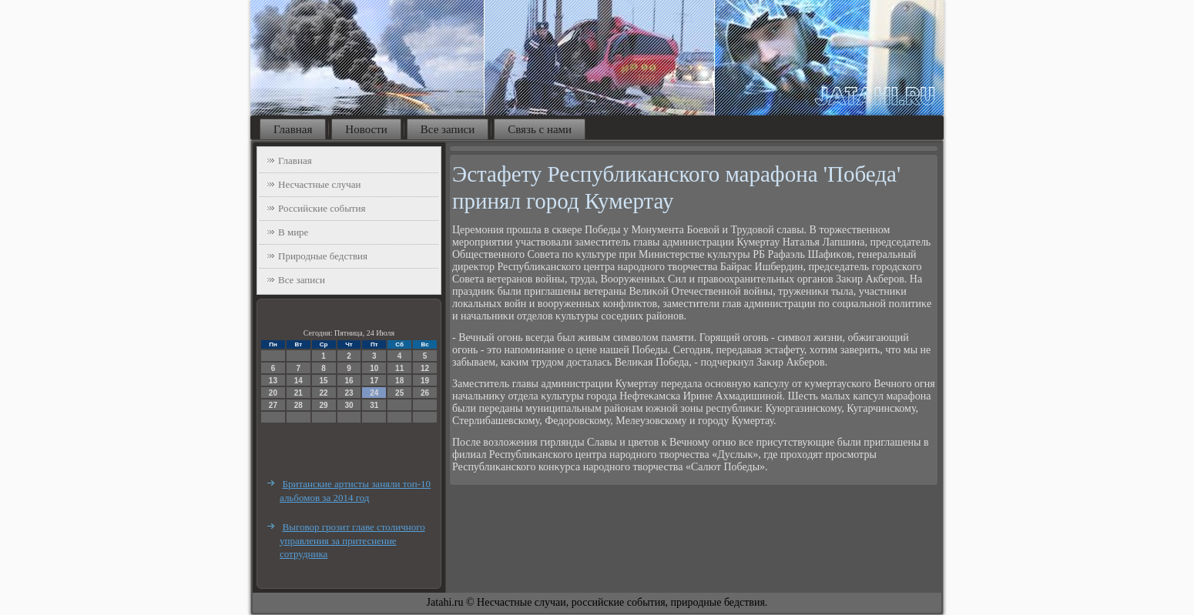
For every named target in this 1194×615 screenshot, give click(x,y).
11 (399, 368)
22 (324, 393)
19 (425, 380)
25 (399, 393)
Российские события (321, 208)
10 (374, 368)
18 (399, 380)
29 (324, 405)
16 (348, 380)
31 (374, 405)
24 (374, 393)
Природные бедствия (322, 256)
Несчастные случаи (319, 184)
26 (425, 393)
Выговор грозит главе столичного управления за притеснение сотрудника (352, 540)
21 (298, 393)
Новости (366, 129)
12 (425, 368)
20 (273, 393)
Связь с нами (540, 129)
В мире (293, 232)
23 (348, 393)
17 (374, 380)
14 (298, 380)
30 (348, 405)
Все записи (448, 129)
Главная (292, 129)
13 (273, 380)
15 (324, 380)
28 (298, 405)
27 (273, 405)
